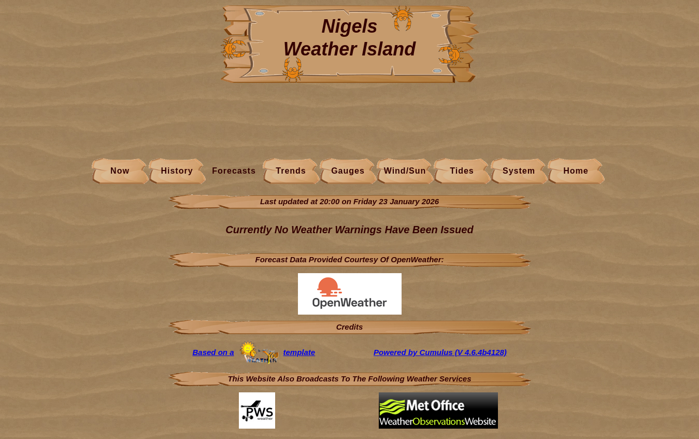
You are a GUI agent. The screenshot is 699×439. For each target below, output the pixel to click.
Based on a (213, 352)
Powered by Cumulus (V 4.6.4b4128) (440, 352)
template (299, 352)
